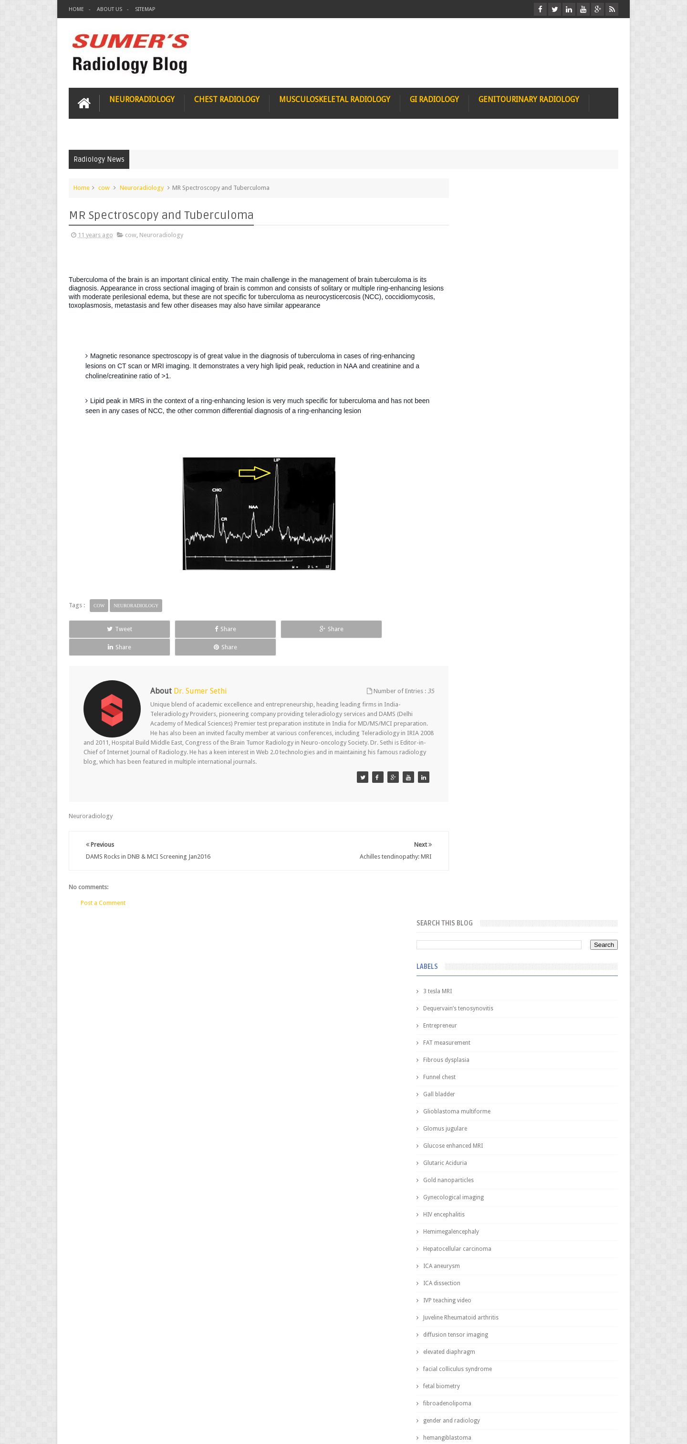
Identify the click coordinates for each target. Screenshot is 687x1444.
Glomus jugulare (482, 388)
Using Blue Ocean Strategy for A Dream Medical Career (528, 1311)
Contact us (594, 1400)
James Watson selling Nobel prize (510, 884)
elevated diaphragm (486, 611)
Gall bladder (476, 354)
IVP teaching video (484, 560)
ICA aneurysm (478, 525)
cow (104, 186)
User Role (91, 1400)
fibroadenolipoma (484, 663)
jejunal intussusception (490, 731)
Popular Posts (481, 778)
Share (176, 628)
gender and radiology (488, 680)
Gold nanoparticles (485, 439)
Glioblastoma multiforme (493, 371)
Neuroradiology (142, 98)
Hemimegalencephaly (488, 491)
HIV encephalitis (480, 474)
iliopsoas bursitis (482, 714)
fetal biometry (478, 646)
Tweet (103, 628)
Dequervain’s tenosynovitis (495, 268)
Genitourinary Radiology (529, 98)
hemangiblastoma (484, 697)
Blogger (605, 1429)
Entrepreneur (477, 285)
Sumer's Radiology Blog (163, 1429)
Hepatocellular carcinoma (494, 508)
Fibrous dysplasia (483, 319)
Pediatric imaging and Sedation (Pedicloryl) (527, 801)
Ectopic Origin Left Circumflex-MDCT (556, 1015)
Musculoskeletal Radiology (334, 98)
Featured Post (535, 778)
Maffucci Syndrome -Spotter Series (555, 922)
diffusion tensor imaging (492, 594)
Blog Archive (590, 778)
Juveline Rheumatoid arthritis (497, 577)
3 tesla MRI (474, 251)
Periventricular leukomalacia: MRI (551, 1059)
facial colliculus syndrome (494, 628)
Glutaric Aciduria (482, 422)
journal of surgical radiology (498, 749)
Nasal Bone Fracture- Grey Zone (548, 839)
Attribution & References (211, 1400)
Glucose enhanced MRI (490, 405)
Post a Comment (103, 883)
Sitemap (145, 9)
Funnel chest (476, 336)
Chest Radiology (227, 98)
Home (76, 9)
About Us (109, 9)
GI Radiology (434, 98)
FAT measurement (483, 302)
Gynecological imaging (490, 457)
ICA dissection (478, 543)
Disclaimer (141, 1400)
